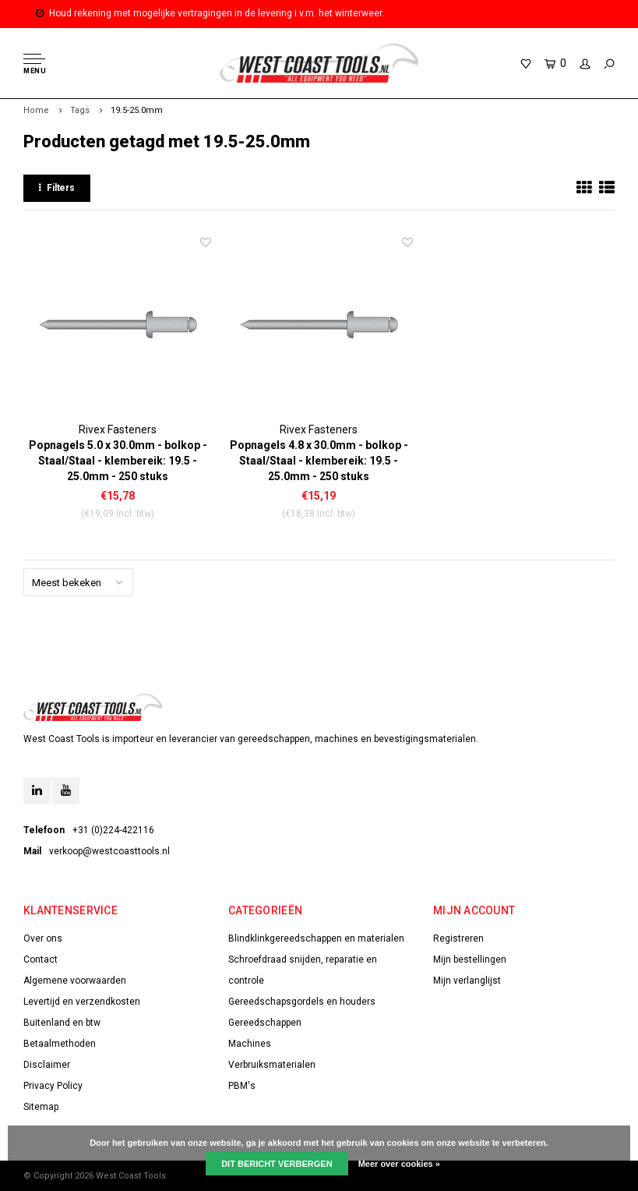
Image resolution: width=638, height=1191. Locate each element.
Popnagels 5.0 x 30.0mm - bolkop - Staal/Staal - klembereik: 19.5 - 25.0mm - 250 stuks (118, 460)
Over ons (42, 938)
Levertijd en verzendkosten (81, 1001)
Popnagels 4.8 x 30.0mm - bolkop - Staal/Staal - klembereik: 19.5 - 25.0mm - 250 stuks (319, 460)
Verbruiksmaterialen (271, 1064)
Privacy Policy (53, 1085)
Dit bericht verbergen (276, 1163)
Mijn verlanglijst (467, 980)
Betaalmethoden (59, 1043)
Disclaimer (46, 1064)
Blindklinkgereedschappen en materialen (316, 938)
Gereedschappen (264, 1022)
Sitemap (40, 1106)
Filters (57, 187)
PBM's (242, 1085)
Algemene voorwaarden (74, 980)
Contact (40, 959)
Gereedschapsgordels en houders (301, 1001)
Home (36, 110)
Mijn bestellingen (469, 959)
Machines (249, 1043)
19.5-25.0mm (137, 110)
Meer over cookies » (399, 1163)
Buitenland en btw (61, 1022)
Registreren (458, 938)
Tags (80, 110)
